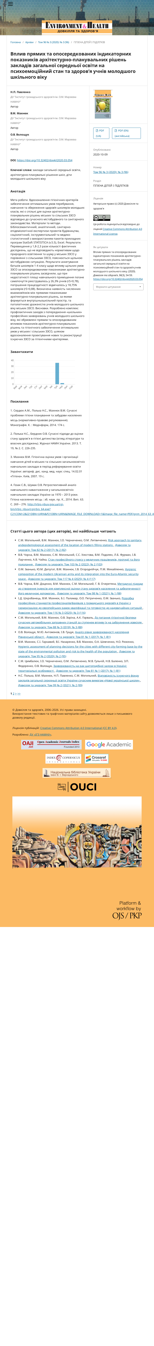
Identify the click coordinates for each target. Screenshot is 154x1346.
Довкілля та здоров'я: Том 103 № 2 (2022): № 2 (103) (68, 564)
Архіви (29, 42)
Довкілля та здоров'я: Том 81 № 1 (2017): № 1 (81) (78, 637)
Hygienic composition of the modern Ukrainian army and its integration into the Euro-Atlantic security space (78, 574)
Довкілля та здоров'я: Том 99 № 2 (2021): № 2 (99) (50, 685)
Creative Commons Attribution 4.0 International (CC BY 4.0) (78, 728)
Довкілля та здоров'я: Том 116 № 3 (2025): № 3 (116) (52, 613)
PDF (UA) (100, 133)
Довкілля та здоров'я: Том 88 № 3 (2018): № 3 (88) (50, 627)
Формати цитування (108, 286)
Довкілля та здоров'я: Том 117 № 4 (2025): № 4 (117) (61, 579)
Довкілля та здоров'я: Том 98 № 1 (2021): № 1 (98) (89, 593)
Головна (15, 42)
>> (19, 693)
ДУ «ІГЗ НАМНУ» (40, 734)
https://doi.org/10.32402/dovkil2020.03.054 (44, 160)
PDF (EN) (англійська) (122, 133)
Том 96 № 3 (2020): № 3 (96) (53, 42)
